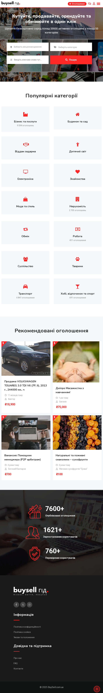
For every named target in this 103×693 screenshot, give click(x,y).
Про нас (18, 658)
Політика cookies (22, 632)
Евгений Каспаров (17, 469)
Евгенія (62, 402)
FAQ (16, 663)
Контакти (18, 668)
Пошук (71, 59)
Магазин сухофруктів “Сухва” (73, 469)
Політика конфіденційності (27, 626)
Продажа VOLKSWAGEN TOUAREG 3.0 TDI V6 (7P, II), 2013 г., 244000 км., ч (25, 385)
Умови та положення (24, 637)
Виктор (11, 399)
